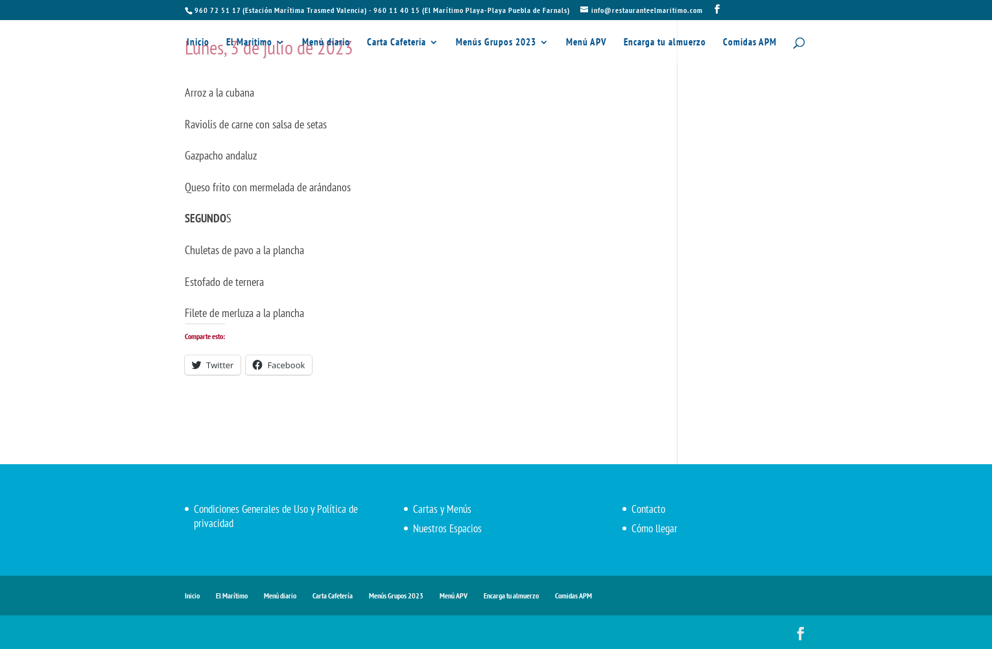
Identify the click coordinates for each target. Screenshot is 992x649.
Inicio (198, 43)
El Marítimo (249, 43)
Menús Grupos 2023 (496, 43)
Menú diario (326, 43)
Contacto (648, 509)
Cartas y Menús (442, 509)
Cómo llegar (655, 528)
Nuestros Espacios (447, 528)
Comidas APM (750, 43)
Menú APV (586, 43)
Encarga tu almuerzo (665, 43)
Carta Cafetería (396, 43)
